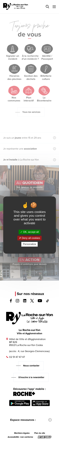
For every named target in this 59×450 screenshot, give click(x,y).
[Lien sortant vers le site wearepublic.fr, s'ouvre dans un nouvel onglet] (44, 437)
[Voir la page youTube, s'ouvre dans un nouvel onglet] (40, 301)
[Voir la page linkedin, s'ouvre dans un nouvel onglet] (24, 301)
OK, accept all (29, 232)
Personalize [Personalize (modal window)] (29, 244)
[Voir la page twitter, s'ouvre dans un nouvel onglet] (32, 302)
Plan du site (39, 433)
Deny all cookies (29, 238)
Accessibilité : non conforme (20, 437)
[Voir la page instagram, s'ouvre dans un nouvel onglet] (17, 301)
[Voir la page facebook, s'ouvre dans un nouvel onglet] (11, 301)
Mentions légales (22, 433)
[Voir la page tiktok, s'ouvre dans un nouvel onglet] (47, 301)
